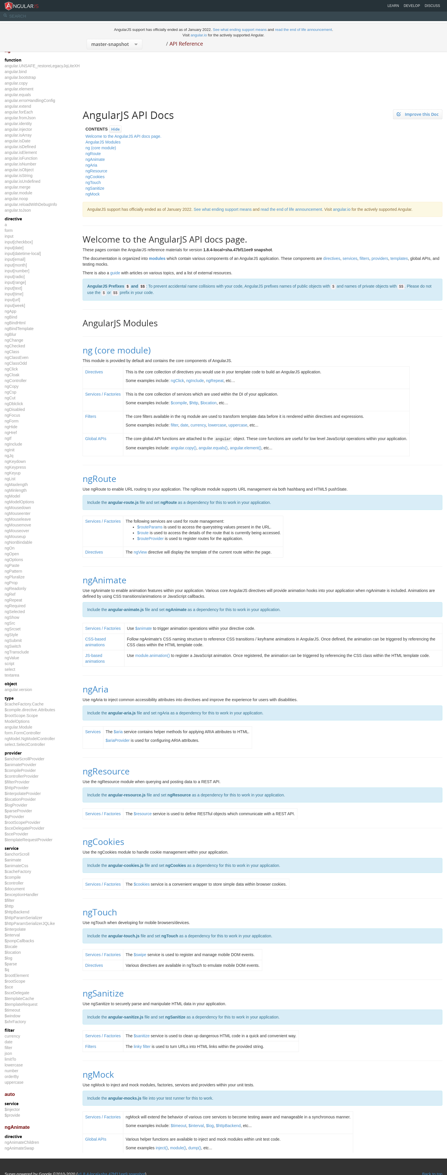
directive (13, 218)
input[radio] (15, 276)
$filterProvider (17, 782)
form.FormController (23, 733)
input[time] (14, 294)
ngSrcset (13, 629)
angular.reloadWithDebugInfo (31, 204)
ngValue (12, 658)
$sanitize (142, 1036)
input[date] (14, 247)
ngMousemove (18, 525)
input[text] (13, 288)
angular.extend (18, 106)
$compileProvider (20, 770)
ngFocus (12, 415)
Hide (115, 129)
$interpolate (15, 929)
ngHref (11, 432)
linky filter (142, 1046)
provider (13, 753)
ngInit (9, 450)
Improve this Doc (418, 114)
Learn (393, 6)
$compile (13, 877)
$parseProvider (18, 811)
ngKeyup (13, 473)
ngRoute (93, 153)
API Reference (186, 43)
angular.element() (245, 448)
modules (157, 258)
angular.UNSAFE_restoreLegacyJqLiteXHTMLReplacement (58, 66)
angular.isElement (21, 152)
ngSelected (15, 611)
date (8, 1042)
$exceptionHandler (21, 894)
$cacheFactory (18, 871)
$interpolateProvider (23, 793)
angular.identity (18, 123)
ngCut (10, 398)
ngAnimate (17, 1127)
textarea (12, 675)
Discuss (432, 6)
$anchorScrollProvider (24, 759)
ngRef (10, 594)
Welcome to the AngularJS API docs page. (123, 136)
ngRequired (15, 606)
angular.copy (16, 83)
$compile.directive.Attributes (30, 709)
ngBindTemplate (19, 328)
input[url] (12, 299)
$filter (9, 900)
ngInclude (13, 444)
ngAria (91, 165)
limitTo (10, 1059)
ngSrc (10, 623)
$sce (9, 987)
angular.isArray (18, 135)
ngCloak (12, 375)
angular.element (19, 89)
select (10, 669)
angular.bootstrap (20, 77)
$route (143, 532)
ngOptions (14, 559)
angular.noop (16, 198)
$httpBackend (17, 912)
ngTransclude (17, 652)
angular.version (18, 689)
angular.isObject (19, 169)
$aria (118, 731)
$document (15, 889)
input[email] (15, 259)
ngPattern (13, 571)
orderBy (12, 1076)
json (8, 1053)
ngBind (11, 317)
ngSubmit (13, 640)
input (9, 236)
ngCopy (11, 386)
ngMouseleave (18, 519)
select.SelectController (25, 744)
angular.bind (16, 71)
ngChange (14, 340)
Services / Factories (103, 394)
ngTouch (93, 182)
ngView (140, 552)
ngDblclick (14, 403)
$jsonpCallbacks (19, 940)
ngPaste (12, 565)
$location (13, 952)
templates (399, 258)
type (9, 698)
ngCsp (10, 392)
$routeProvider (150, 538)
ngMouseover (17, 530)
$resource (143, 813)
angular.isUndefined (22, 181)
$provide (12, 1115)
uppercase (14, 1082)
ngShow (12, 617)
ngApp (10, 311)
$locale (11, 946)
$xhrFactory (15, 1021)
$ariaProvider (118, 740)
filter (9, 1030)
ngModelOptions (19, 502)
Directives (94, 372)
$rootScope (15, 981)
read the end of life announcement (303, 29)
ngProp (11, 582)
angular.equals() (213, 448)
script (9, 663)
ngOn (9, 548)
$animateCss (16, 865)
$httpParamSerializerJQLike (30, 923)
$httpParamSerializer (23, 917)
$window (12, 1016)
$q (7, 969)
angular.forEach (19, 112)
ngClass (12, 351)
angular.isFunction (21, 158)
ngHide (11, 426)
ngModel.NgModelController (30, 738)
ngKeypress (15, 467)
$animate (13, 860)
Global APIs (95, 438)
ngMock (92, 194)
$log (8, 958)
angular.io (199, 35)
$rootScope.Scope (21, 715)
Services (93, 731)
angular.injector (18, 129)
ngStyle (11, 634)
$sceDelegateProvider (24, 828)
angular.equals (18, 94)
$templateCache (19, 998)
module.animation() (152, 655)
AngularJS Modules (102, 142)
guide (115, 273)
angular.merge (18, 187)
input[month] (16, 265)
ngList (10, 478)
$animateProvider (20, 764)
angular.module (18, 193)
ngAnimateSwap (19, 1148)
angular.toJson (18, 210)
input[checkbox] (19, 242)
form (9, 230)
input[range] (15, 282)
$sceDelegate (17, 992)
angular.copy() (183, 448)
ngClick (11, 369)
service (11, 848)
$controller (14, 883)
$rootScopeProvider (22, 822)
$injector (12, 1109)
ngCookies (95, 176)
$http (9, 906)
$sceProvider (16, 834)
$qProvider (14, 816)
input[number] (17, 271)
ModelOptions (17, 721)
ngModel (12, 496)
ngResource (96, 171)
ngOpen (12, 554)
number (11, 1070)
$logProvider (16, 805)
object (11, 683)
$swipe (140, 954)
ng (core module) (100, 148)
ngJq (9, 455)
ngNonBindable (18, 542)
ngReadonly (15, 588)
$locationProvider (20, 799)
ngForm (11, 421)
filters (364, 258)
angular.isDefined (20, 146)
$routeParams (150, 527)
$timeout (12, 1010)
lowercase (14, 1065)
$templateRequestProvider (29, 839)
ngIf (8, 438)
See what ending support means (240, 29)
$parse (11, 964)
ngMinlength (16, 490)
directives (331, 258)
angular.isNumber (20, 164)
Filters (90, 416)
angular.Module (18, 727)
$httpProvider (17, 787)
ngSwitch (13, 646)
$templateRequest (21, 1004)
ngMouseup (15, 536)
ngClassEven (17, 357)
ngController (16, 380)
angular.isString (19, 175)
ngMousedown (18, 507)
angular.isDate (18, 141)
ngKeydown (15, 461)
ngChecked (15, 346)
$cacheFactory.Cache (24, 704)
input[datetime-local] (23, 253)
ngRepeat (13, 600)
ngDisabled (15, 409)
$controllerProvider (22, 776)
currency (12, 1036)
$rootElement (17, 975)
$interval (12, 935)
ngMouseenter (18, 513)
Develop (412, 6)
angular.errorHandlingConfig (30, 100)
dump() (194, 1148)
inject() (162, 1148)
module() (178, 1148)
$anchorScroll (17, 854)
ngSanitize (94, 188)
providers (380, 258)
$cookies (142, 884)
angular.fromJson (20, 118)
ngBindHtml (15, 323)
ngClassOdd (16, 363)
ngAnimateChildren (22, 1142)
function (13, 60)
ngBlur (10, 334)
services (349, 258)
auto (10, 1094)
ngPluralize (15, 577)
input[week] (15, 305)
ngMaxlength (16, 484)
